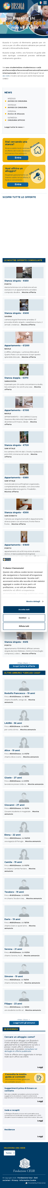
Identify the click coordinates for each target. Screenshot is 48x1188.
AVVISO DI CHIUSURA (17, 101)
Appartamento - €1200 (16, 345)
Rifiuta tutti (24, 626)
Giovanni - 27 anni (14, 805)
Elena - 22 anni (12, 835)
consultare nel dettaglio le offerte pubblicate (20, 1050)
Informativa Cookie (27, 1180)
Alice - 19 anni (12, 750)
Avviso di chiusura (16, 114)
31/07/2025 (12, 105)
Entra (18, 157)
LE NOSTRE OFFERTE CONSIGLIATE (23, 260)
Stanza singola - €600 (16, 313)
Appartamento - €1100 (16, 410)
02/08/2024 (12, 118)
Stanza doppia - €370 (16, 378)
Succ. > (27, 663)
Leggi (40, 1067)
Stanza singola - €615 (16, 642)
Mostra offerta (29, 292)
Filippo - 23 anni (13, 1004)
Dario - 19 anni (12, 919)
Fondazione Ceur (25, 1178)
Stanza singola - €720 (16, 445)
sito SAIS (6, 76)
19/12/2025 (11, 99)
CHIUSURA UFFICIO (16, 120)
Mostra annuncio (28, 730)
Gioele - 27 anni (13, 778)
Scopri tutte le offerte (24, 666)
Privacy (15, 1180)
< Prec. (20, 663)
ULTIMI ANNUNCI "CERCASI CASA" (22, 673)
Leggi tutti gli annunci (24, 1023)
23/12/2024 (12, 111)
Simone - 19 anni (13, 976)
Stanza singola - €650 (16, 281)
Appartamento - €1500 (16, 545)
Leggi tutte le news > (14, 127)
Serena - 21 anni (13, 949)
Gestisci (24, 618)
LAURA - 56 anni (13, 723)
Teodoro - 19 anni (14, 892)
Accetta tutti (24, 609)
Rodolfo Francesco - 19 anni (19, 693)
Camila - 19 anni (13, 862)
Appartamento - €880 (16, 477)
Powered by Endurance (35, 1183)
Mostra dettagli (33, 601)
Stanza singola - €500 (16, 512)
